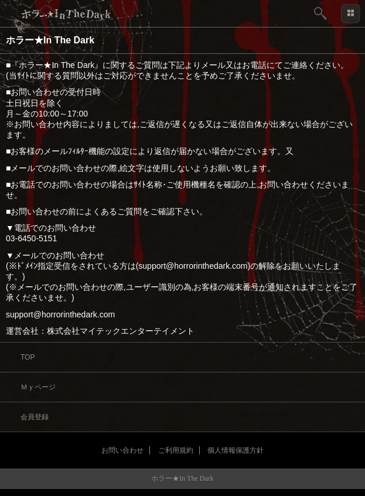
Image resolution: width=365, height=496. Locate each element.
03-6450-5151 (31, 238)
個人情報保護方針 (235, 450)
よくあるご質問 (113, 211)
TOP (28, 357)
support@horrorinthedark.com (60, 314)
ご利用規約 (175, 450)
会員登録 (35, 417)
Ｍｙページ (38, 387)
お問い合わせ (122, 450)
